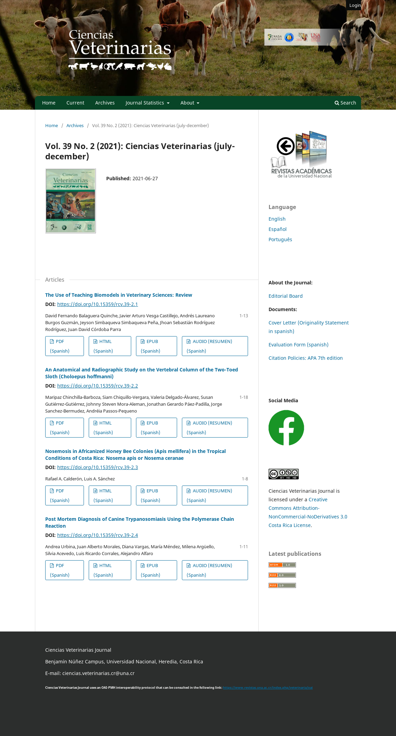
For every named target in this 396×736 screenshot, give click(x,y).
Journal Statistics (145, 102)
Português (280, 239)
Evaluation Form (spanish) (299, 344)
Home (48, 102)
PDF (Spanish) (60, 346)
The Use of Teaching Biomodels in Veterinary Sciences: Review (118, 295)
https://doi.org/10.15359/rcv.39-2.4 (97, 535)
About (188, 102)
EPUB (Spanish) (150, 346)
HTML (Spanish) (103, 346)
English (277, 219)
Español (278, 229)
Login (355, 5)
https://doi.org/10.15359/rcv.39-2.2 (97, 385)
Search (345, 102)
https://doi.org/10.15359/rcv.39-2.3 (97, 467)
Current (75, 102)
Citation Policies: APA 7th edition (306, 358)
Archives (105, 102)
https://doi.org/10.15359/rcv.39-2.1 (97, 304)
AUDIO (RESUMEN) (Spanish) (209, 346)
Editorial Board (286, 296)
